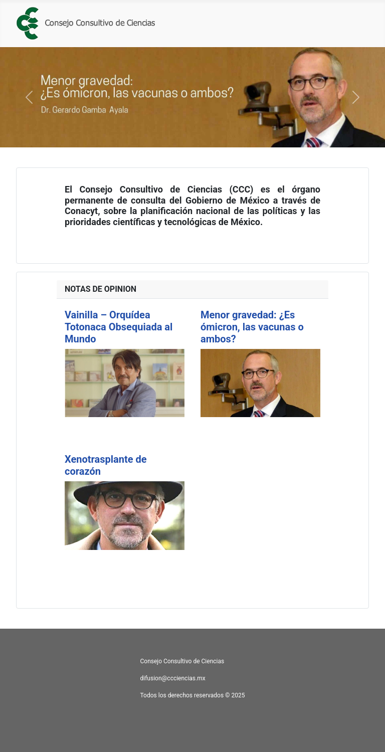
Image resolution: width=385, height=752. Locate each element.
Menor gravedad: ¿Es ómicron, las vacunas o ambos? (252, 327)
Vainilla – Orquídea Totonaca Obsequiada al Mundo (118, 327)
